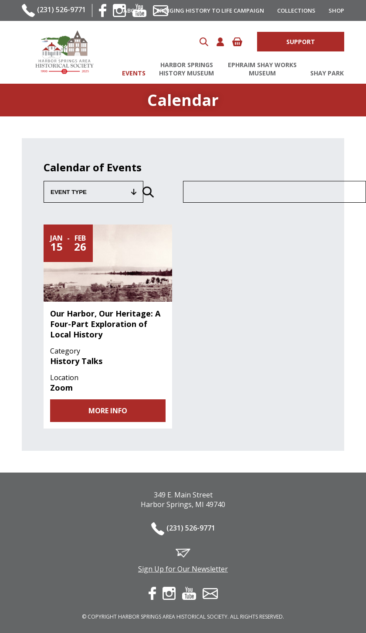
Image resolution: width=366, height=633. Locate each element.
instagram (169, 593)
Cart (237, 41)
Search (204, 41)
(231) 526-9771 (61, 9)
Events (134, 73)
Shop (336, 10)
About (133, 10)
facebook (102, 10)
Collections (296, 10)
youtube (189, 593)
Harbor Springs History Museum (186, 69)
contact (210, 593)
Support (300, 41)
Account (220, 41)
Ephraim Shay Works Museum (262, 69)
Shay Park (327, 73)
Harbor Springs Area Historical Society (64, 52)
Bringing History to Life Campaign (210, 10)
